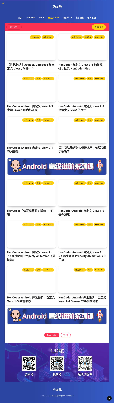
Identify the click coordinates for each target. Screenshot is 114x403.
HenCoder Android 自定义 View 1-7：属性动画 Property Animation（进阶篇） (31, 256)
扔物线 (57, 7)
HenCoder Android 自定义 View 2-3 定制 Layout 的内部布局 (30, 108)
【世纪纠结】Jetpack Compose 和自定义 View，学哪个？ (30, 66)
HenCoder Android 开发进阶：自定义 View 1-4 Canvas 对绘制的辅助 (82, 299)
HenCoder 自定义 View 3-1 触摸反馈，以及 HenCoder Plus (80, 66)
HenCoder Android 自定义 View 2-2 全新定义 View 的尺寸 (81, 108)
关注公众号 (99, 27)
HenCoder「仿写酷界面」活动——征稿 (30, 212)
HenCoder (99, 37)
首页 (20, 17)
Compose (30, 17)
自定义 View (47, 37)
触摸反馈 (88, 37)
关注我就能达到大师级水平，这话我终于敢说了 (82, 149)
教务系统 (91, 17)
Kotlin (41, 17)
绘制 (89, 120)
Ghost (54, 396)
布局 (38, 78)
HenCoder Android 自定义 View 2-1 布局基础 (30, 149)
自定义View (53, 17)
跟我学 (67, 17)
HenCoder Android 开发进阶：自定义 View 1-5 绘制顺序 (31, 299)
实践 (38, 183)
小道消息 (79, 17)
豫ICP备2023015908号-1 (65, 396)
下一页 (65, 335)
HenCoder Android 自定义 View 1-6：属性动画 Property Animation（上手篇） (82, 256)
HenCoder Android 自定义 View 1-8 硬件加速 (81, 212)
